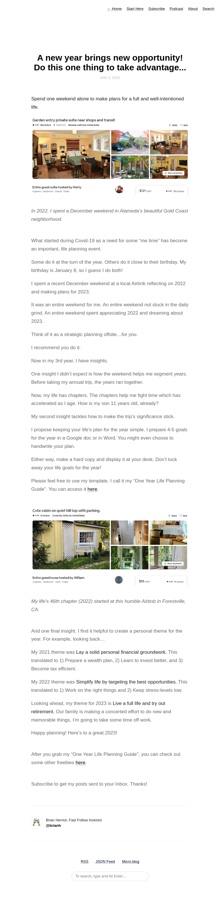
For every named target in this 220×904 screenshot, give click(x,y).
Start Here (135, 9)
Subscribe (156, 9)
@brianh (53, 825)
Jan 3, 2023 (110, 78)
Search (208, 9)
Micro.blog (130, 861)
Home (114, 9)
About (193, 9)
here (92, 489)
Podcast (176, 9)
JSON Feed (105, 861)
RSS (85, 861)
